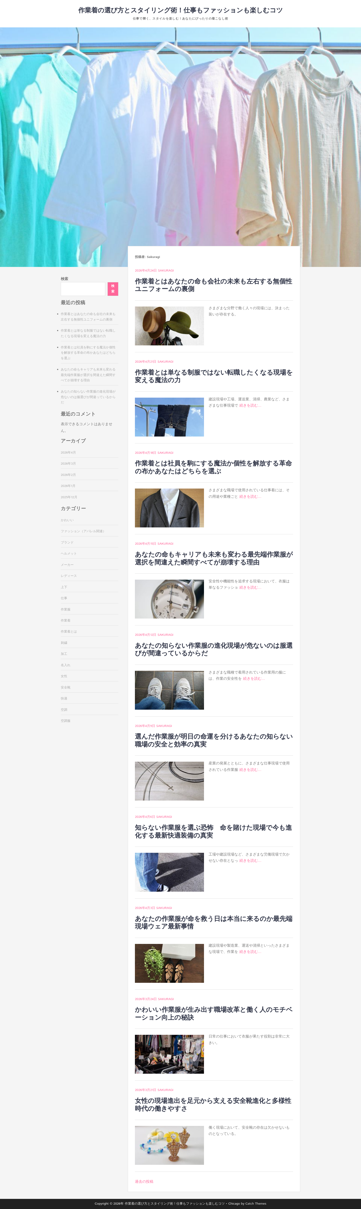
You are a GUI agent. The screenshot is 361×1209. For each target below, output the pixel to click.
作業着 (65, 620)
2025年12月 (69, 497)
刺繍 (64, 643)
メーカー (67, 565)
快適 (64, 698)
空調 (64, 710)
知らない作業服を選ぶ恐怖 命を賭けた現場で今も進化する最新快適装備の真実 (213, 831)
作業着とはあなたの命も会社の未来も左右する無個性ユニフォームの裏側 (213, 285)
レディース (69, 576)
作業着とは (69, 631)
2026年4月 (68, 452)
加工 (64, 654)
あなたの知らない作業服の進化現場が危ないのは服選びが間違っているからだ (214, 649)
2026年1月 (68, 486)
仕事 (64, 598)
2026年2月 (68, 475)
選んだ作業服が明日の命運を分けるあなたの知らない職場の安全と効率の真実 (214, 740)
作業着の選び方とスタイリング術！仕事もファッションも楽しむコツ (180, 10)
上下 (64, 587)
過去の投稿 (144, 1181)
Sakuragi (166, 270)
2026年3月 (68, 463)
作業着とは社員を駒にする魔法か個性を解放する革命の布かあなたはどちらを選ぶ (213, 467)
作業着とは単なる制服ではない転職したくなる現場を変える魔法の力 (214, 376)
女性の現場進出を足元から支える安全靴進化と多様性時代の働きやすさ (213, 1105)
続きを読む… (250, 405)
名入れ (65, 665)
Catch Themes (255, 1203)
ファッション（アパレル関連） (83, 531)
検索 (64, 279)
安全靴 (65, 687)
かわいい (67, 520)
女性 (64, 676)
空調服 (65, 721)
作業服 (65, 609)
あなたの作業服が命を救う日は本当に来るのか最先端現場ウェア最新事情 (213, 922)
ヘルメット (69, 553)
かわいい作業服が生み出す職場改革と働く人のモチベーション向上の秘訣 (214, 1013)
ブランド (67, 542)
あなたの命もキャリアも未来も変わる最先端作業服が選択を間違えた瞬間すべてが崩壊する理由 (214, 558)
